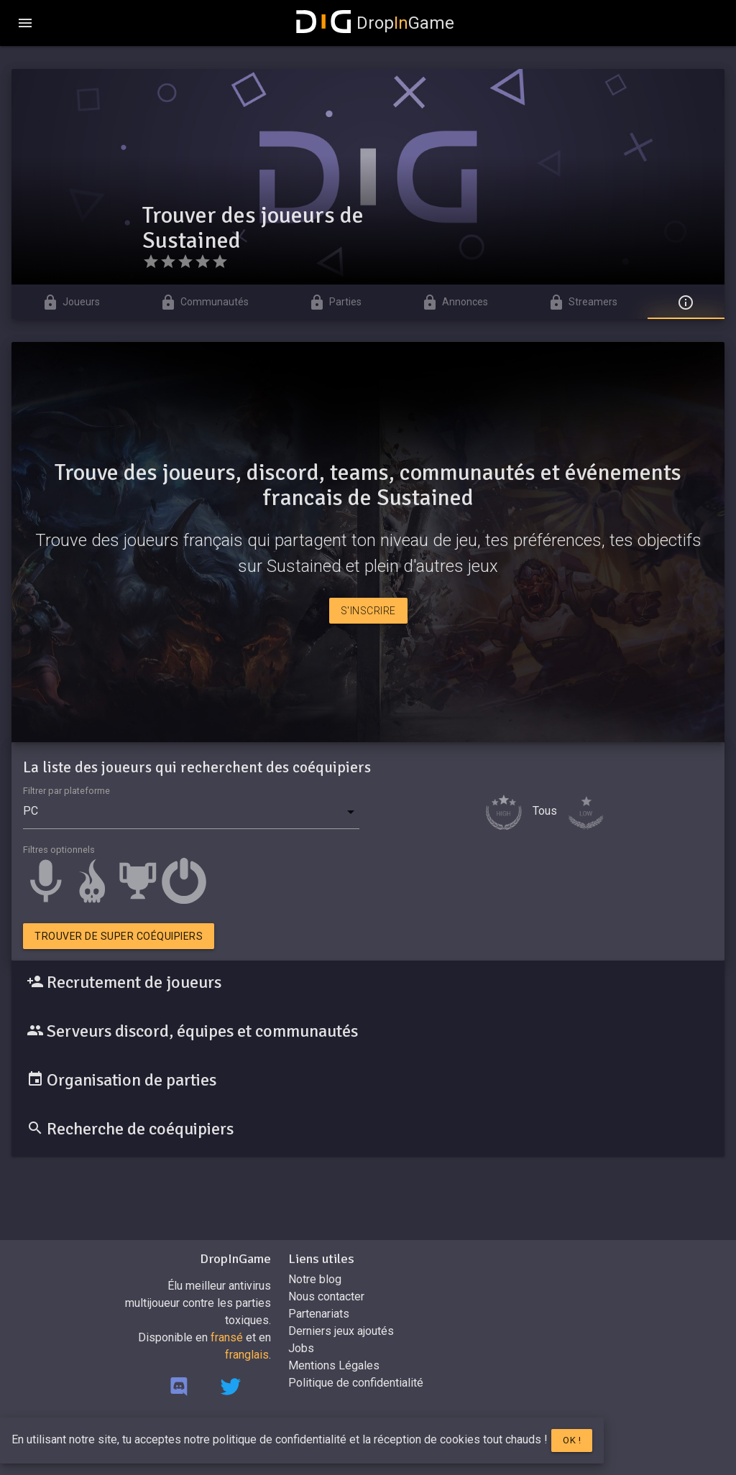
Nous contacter (326, 1296)
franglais (247, 1354)
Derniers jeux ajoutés (341, 1331)
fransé (227, 1337)
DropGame (375, 23)
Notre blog (314, 1279)
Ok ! (572, 1440)
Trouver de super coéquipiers (118, 936)
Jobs (301, 1348)
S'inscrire (368, 610)
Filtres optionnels (59, 849)
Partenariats (318, 1314)
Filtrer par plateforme (66, 790)
